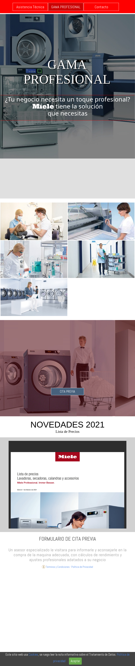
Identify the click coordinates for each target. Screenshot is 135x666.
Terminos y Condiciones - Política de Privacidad (67, 567)
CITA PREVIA (67, 391)
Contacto (101, 7)
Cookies (33, 654)
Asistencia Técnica (30, 7)
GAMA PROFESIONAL (65, 7)
